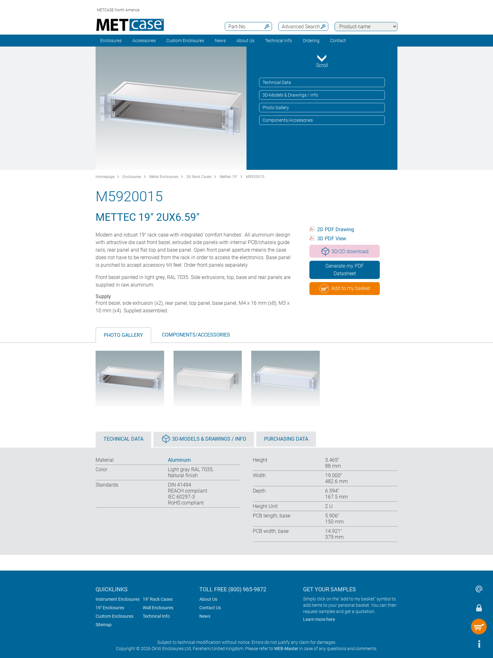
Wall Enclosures (158, 607)
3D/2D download (344, 251)
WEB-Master (286, 648)
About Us (208, 599)
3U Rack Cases (199, 177)
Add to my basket (344, 288)
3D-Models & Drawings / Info (290, 95)
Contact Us (210, 607)
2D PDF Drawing (335, 229)
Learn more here (319, 619)
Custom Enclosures (185, 40)
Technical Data (277, 82)
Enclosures (111, 40)
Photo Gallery (276, 107)
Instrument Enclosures (118, 599)
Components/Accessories (288, 120)
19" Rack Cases (158, 599)
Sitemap (104, 624)
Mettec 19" (229, 177)
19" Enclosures (110, 607)
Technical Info (156, 616)
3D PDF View (331, 239)
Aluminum (179, 460)
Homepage (105, 177)
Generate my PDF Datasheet (344, 269)
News (220, 40)
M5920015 (255, 177)
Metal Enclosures (163, 177)
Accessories (144, 40)
